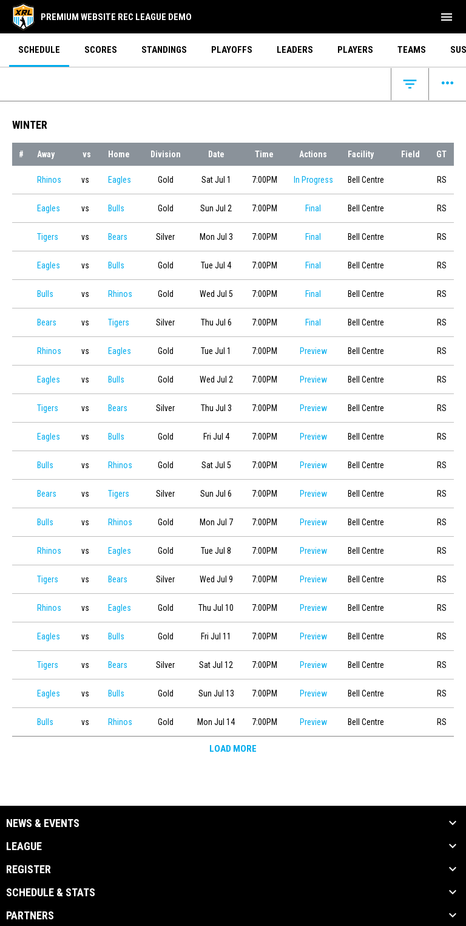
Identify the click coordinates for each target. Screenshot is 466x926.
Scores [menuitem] (100, 49)
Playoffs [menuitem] (231, 49)
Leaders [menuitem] (295, 49)
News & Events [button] (42, 823)
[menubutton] (446, 17)
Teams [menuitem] (411, 49)
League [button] (24, 846)
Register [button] (28, 869)
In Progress (313, 180)
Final (313, 208)
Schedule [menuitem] (39, 49)
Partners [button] (30, 915)
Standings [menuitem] (164, 49)
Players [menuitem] (355, 49)
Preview (313, 351)
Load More (233, 748)
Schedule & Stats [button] (50, 892)
